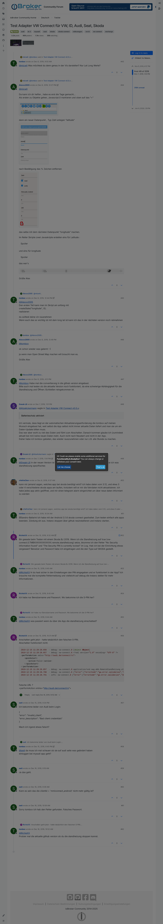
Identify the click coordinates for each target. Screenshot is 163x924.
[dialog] (81, 462)
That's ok (100, 467)
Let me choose (64, 467)
